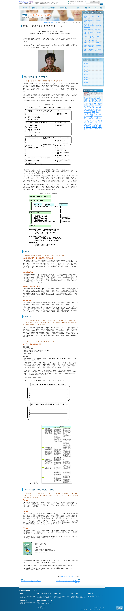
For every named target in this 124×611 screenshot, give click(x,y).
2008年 (86, 66)
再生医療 (94, 125)
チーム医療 (95, 118)
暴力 (95, 110)
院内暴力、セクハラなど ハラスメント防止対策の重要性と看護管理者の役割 (92, 26)
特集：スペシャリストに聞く (67, 576)
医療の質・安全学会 (91, 100)
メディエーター (94, 123)
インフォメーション (41, 606)
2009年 (86, 63)
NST (97, 112)
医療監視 (94, 127)
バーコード (94, 121)
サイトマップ (40, 608)
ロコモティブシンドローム (93, 123)
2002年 (86, 82)
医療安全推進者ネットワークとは (44, 603)
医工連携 (95, 107)
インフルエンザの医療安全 (91, 40)
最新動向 (22, 593)
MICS (93, 112)
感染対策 (95, 109)
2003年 (86, 79)
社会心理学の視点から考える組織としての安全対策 (92, 46)
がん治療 (92, 113)
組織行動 (91, 105)
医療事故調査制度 (93, 101)
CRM (92, 106)
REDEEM (86, 113)
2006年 (86, 71)
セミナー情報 (74, 593)
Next (101, 54)
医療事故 (88, 103)
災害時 (99, 110)
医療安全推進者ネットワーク (28, 590)
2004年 (86, 77)
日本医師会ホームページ (98, 607)
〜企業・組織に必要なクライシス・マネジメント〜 (92, 37)
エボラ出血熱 (89, 116)
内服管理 (88, 125)
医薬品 (88, 106)
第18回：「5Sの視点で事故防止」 (31, 581)
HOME (45, 22)
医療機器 (88, 127)
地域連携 (89, 109)
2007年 (86, 69)
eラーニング (87, 112)
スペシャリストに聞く (53, 22)
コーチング (91, 117)
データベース (91, 120)
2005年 (86, 74)
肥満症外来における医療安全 (91, 42)
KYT (96, 106)
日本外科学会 (89, 110)
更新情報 (39, 607)
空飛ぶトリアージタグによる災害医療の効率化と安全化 (92, 50)
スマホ (97, 117)
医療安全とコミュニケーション (92, 29)
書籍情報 (90, 593)
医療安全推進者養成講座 (93, 98)
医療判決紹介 (57, 593)
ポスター (89, 107)
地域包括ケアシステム (92, 128)
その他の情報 (23, 600)
